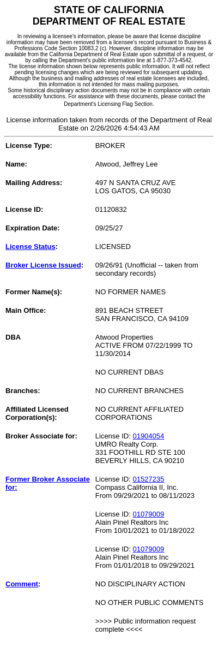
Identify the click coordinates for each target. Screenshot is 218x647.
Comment (21, 584)
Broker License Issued (43, 265)
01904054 (148, 436)
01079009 (148, 514)
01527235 (148, 479)
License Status (30, 246)
